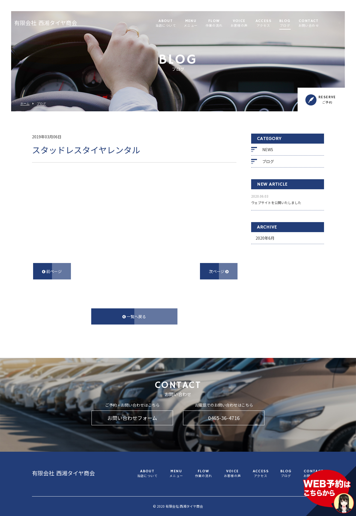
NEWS (267, 149)
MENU (202, 23)
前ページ (52, 271)
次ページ (219, 271)
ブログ (41, 103)
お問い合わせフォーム (132, 417)
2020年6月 (265, 238)
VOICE (250, 23)
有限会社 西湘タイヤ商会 (56, 23)
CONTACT (319, 23)
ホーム (24, 103)
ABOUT (176, 23)
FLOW (225, 23)
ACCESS (274, 23)
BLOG (295, 23)
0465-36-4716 (224, 417)
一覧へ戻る (134, 316)
